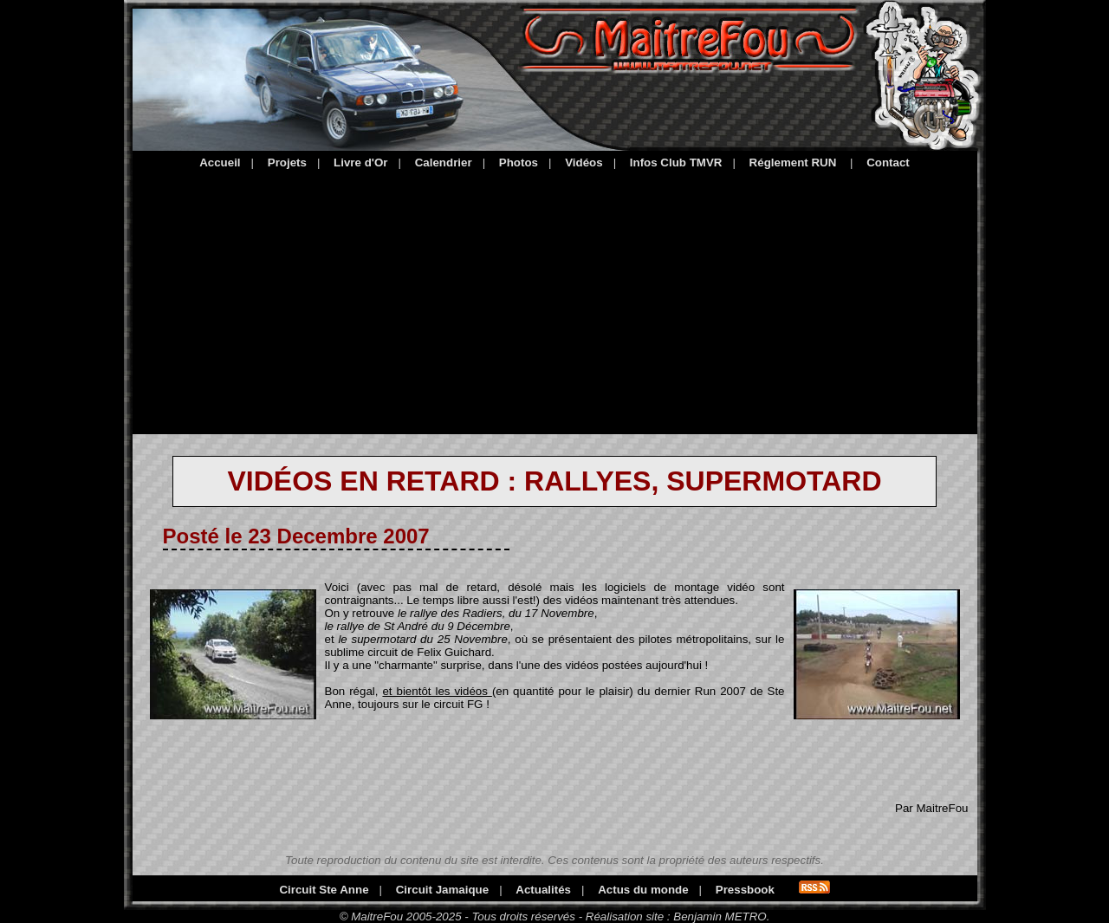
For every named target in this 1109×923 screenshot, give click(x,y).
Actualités (543, 889)
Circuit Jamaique (442, 889)
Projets (287, 162)
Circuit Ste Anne (323, 889)
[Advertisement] (555, 299)
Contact (888, 162)
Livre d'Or (360, 162)
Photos (518, 162)
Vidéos (583, 162)
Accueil (219, 162)
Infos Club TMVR (676, 162)
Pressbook (745, 889)
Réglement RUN (793, 162)
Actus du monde (643, 889)
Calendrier (443, 162)
